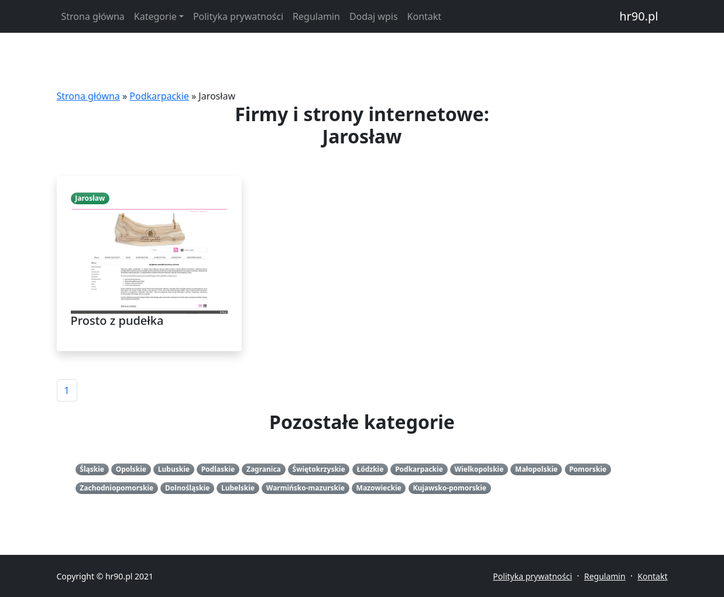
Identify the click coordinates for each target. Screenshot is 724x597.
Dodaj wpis (373, 16)
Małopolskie (536, 469)
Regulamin (316, 16)
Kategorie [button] (155, 16)
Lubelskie (238, 488)
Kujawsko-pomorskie (449, 488)
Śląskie (92, 469)
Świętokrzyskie (319, 469)
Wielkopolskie (479, 469)
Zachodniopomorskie (116, 488)
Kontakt (424, 16)
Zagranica (263, 469)
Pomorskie (587, 469)
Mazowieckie (379, 488)
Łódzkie (369, 469)
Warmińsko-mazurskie (305, 488)
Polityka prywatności (238, 16)
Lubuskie (174, 469)
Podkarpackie (159, 96)
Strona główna (93, 16)
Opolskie (131, 469)
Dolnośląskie (187, 488)
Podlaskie (218, 469)
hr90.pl (638, 16)
